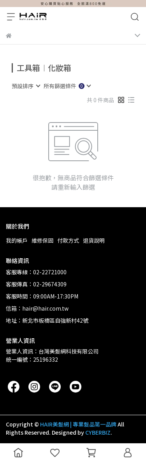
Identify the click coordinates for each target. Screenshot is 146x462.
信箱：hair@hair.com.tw (37, 308)
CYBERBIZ (98, 432)
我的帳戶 (17, 240)
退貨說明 (94, 240)
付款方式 (68, 240)
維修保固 (42, 240)
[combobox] (26, 86)
